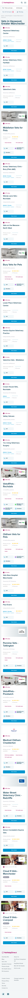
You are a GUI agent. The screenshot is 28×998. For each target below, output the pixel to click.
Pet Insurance (5, 971)
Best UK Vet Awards (19, 966)
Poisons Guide (5, 966)
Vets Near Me (5, 957)
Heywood (3, 17)
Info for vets (17, 968)
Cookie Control (6, 978)
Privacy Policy (5, 981)
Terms (3, 983)
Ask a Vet (4, 961)
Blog (3, 959)
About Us (16, 957)
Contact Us (5, 988)
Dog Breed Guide (18, 963)
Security (4, 985)
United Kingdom (8, 15)
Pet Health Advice (6, 969)
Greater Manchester (18, 15)
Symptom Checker (6, 964)
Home (2, 15)
